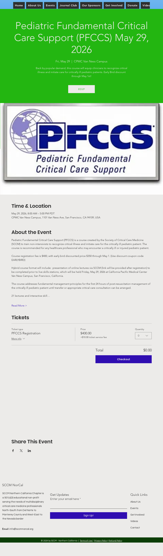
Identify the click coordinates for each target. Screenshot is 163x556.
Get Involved (137, 515)
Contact (135, 527)
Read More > (19, 305)
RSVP (81, 89)
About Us (135, 502)
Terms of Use (86, 541)
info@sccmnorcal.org (21, 529)
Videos (134, 521)
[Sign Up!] (88, 515)
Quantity (139, 329)
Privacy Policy (100, 541)
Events (134, 508)
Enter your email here (64, 499)
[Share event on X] (21, 450)
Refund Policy (115, 541)
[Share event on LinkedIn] (29, 450)
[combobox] (143, 335)
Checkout (123, 359)
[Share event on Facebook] (13, 450)
